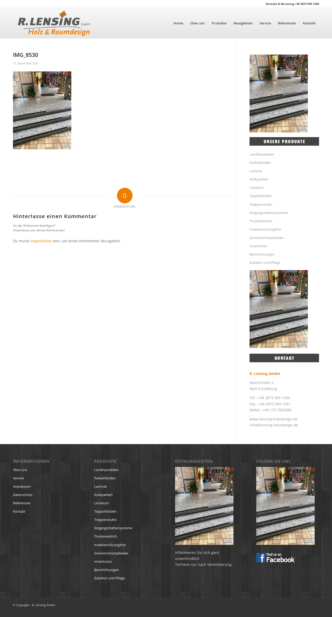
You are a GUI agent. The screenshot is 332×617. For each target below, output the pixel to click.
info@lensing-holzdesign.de (274, 424)
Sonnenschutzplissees (266, 237)
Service (18, 478)
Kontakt (19, 511)
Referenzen (21, 503)
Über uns (20, 469)
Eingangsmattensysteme (269, 212)
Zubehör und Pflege (265, 262)
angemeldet (41, 240)
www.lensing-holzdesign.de (274, 419)
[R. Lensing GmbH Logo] (54, 23)
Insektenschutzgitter (265, 229)
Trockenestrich (261, 221)
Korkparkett (259, 179)
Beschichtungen (262, 254)
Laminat (256, 171)
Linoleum (257, 187)
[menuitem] (178, 23)
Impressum (22, 486)
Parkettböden (260, 162)
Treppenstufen (261, 204)
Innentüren (258, 246)
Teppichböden (261, 195)
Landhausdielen (262, 154)
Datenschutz (22, 494)
